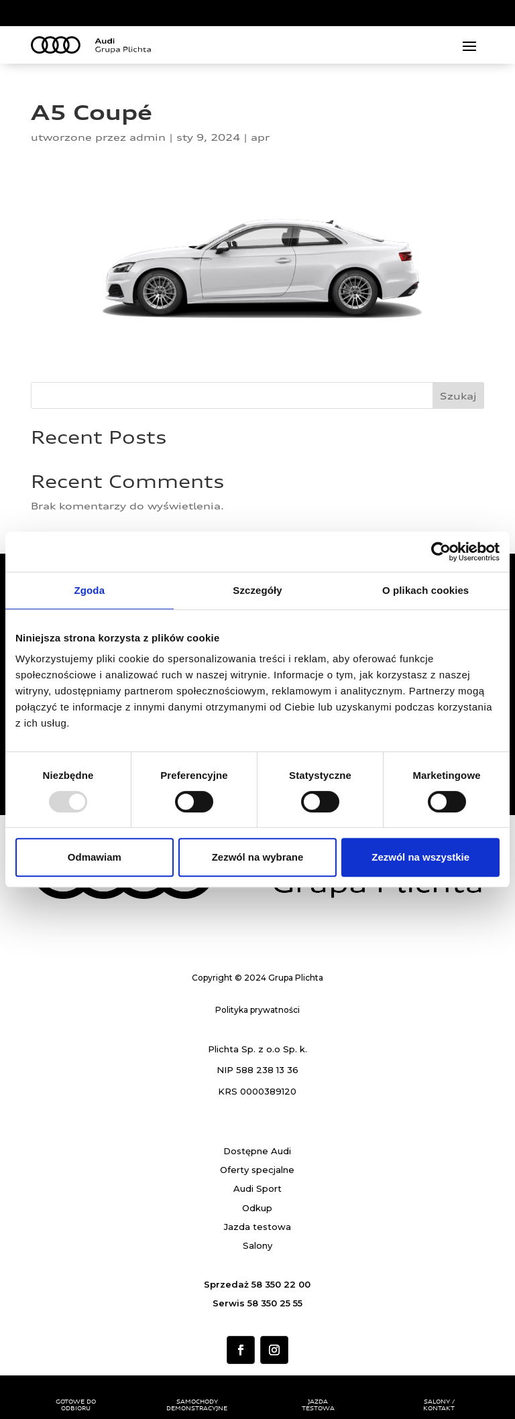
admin (147, 137)
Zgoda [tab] (89, 590)
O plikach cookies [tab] (425, 590)
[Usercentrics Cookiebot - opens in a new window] (441, 552)
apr (260, 137)
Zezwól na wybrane (258, 857)
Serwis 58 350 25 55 (257, 1303)
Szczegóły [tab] (257, 590)
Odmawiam (94, 857)
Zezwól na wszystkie (420, 857)
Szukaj (458, 396)
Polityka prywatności (257, 1010)
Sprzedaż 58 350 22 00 (257, 1284)
